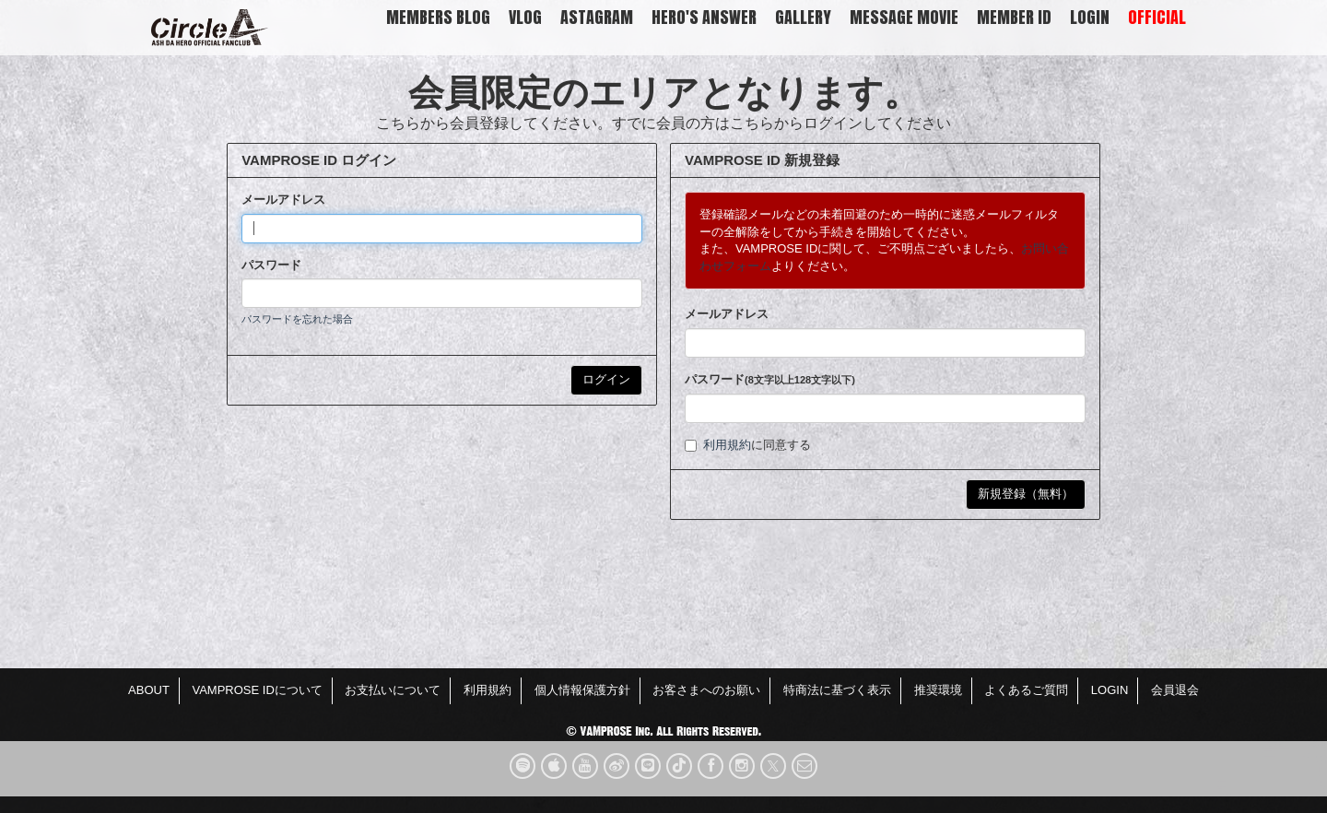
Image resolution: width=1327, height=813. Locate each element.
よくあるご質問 (1026, 690)
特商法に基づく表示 (837, 690)
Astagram (596, 17)
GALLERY (803, 17)
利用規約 (727, 445)
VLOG (525, 17)
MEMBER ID (1014, 17)
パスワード (271, 265)
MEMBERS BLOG (438, 17)
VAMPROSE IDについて (257, 690)
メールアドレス (283, 199)
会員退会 (1175, 690)
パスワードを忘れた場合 (297, 318)
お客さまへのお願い (706, 690)
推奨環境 (938, 690)
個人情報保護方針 (582, 690)
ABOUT (149, 690)
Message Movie (904, 17)
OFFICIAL (1157, 17)
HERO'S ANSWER (704, 17)
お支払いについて (392, 690)
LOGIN (1090, 17)
